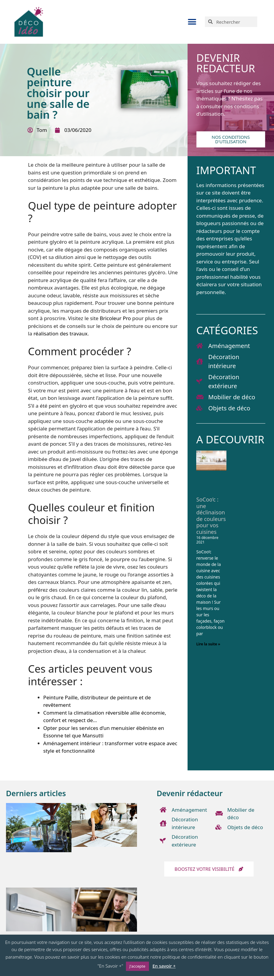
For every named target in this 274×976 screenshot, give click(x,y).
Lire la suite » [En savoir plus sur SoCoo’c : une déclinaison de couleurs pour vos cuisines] (208, 644)
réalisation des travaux (61, 333)
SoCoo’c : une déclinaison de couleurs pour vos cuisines (211, 515)
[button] (192, 21)
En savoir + (164, 966)
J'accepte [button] (137, 966)
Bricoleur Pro (115, 318)
